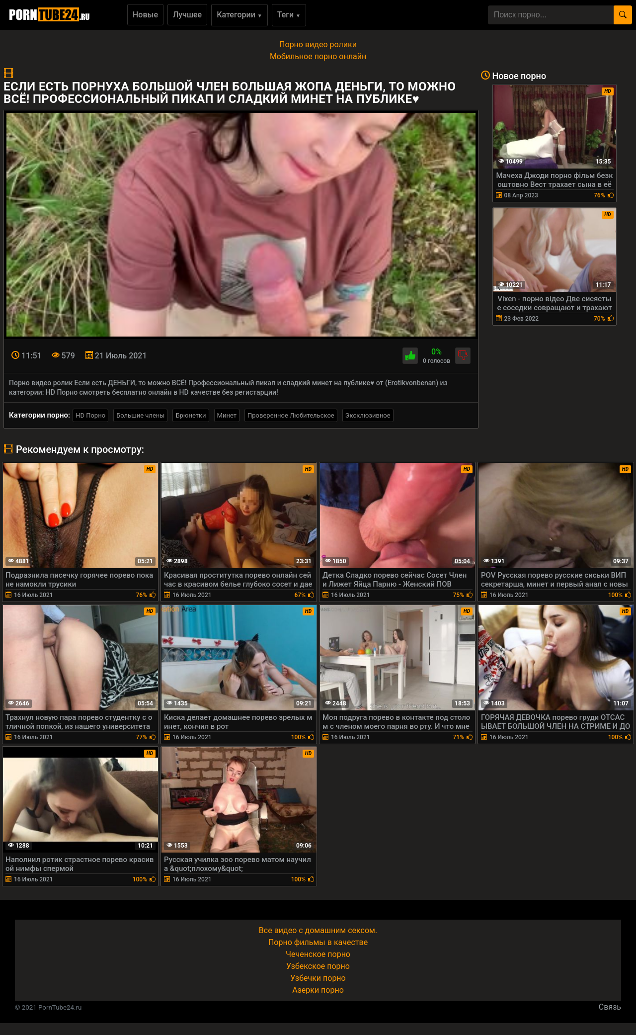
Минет (227, 415)
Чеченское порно (318, 954)
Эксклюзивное (368, 415)
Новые (145, 14)
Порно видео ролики (318, 44)
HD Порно (90, 415)
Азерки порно (318, 990)
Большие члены (140, 415)
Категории (239, 14)
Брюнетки (190, 415)
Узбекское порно (318, 966)
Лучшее (187, 14)
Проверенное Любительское (290, 415)
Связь (610, 1007)
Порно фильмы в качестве (318, 942)
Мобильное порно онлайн (318, 56)
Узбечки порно (317, 978)
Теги (289, 14)
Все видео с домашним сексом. (318, 930)
